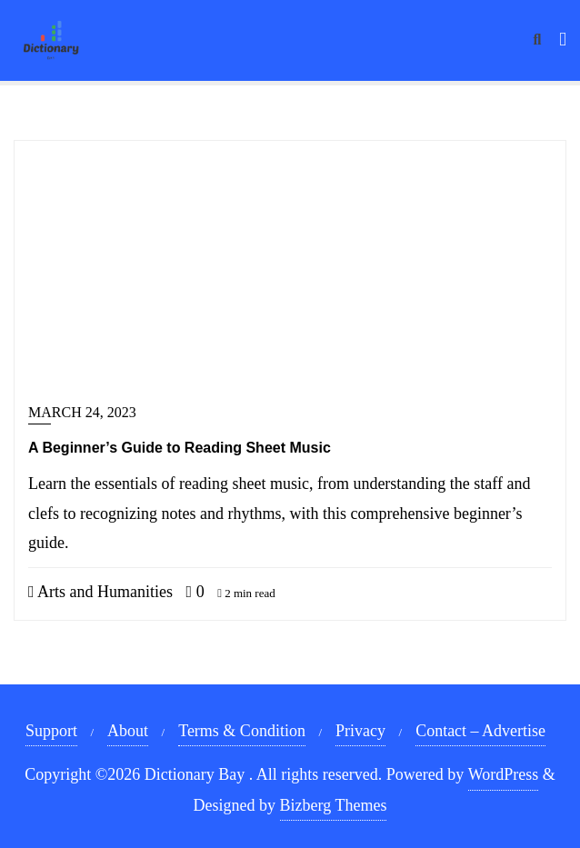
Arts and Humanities (100, 592)
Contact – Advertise (480, 731)
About (127, 731)
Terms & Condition (241, 731)
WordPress (503, 774)
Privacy (360, 731)
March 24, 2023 (82, 412)
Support (51, 731)
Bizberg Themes (333, 805)
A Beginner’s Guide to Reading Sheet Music (179, 447)
